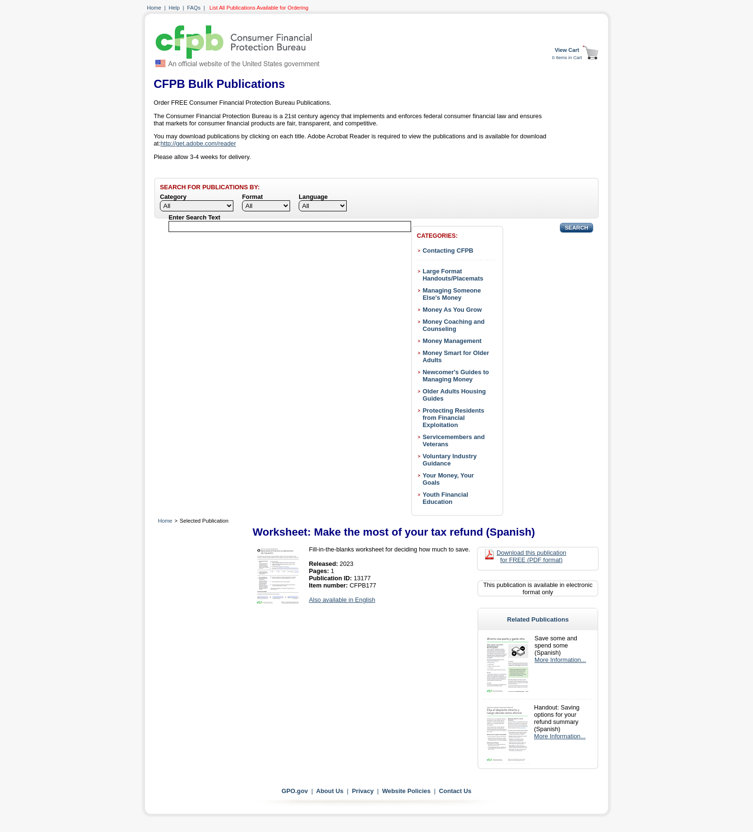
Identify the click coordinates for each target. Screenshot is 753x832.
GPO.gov (294, 791)
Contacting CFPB (448, 250)
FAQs (194, 8)
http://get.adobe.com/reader (198, 143)
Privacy (363, 791)
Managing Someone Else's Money (452, 294)
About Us (329, 791)
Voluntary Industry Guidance (450, 460)
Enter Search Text (194, 217)
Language (313, 196)
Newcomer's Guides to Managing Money (456, 375)
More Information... (560, 659)
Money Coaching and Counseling (454, 325)
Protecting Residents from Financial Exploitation (453, 417)
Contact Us (455, 791)
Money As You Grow (452, 309)
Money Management (452, 340)
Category (173, 196)
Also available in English (342, 599)
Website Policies (406, 791)
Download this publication (531, 556)
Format (252, 196)
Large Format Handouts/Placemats (453, 275)
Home (154, 8)
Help (174, 8)
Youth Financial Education (445, 498)
